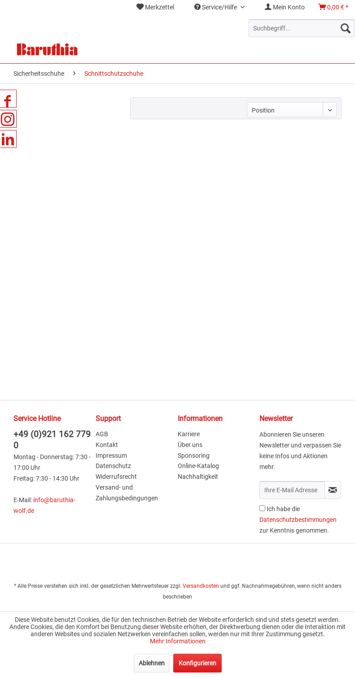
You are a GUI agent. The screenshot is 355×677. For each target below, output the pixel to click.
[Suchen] (345, 28)
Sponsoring (194, 455)
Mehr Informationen (178, 641)
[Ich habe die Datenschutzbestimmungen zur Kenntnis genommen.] (262, 508)
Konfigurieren (197, 663)
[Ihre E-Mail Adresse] (292, 490)
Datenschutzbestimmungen (298, 519)
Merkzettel (155, 7)
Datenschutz (113, 465)
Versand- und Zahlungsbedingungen (127, 493)
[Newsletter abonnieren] (332, 490)
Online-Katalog (198, 465)
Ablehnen (152, 663)
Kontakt (107, 444)
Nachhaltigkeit (198, 476)
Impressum (111, 455)
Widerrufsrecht (116, 476)
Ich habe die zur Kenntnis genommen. (298, 519)
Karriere (189, 434)
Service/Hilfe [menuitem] (216, 7)
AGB (102, 434)
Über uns (190, 444)
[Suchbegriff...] (302, 28)
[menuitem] (155, 7)
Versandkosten (201, 586)
